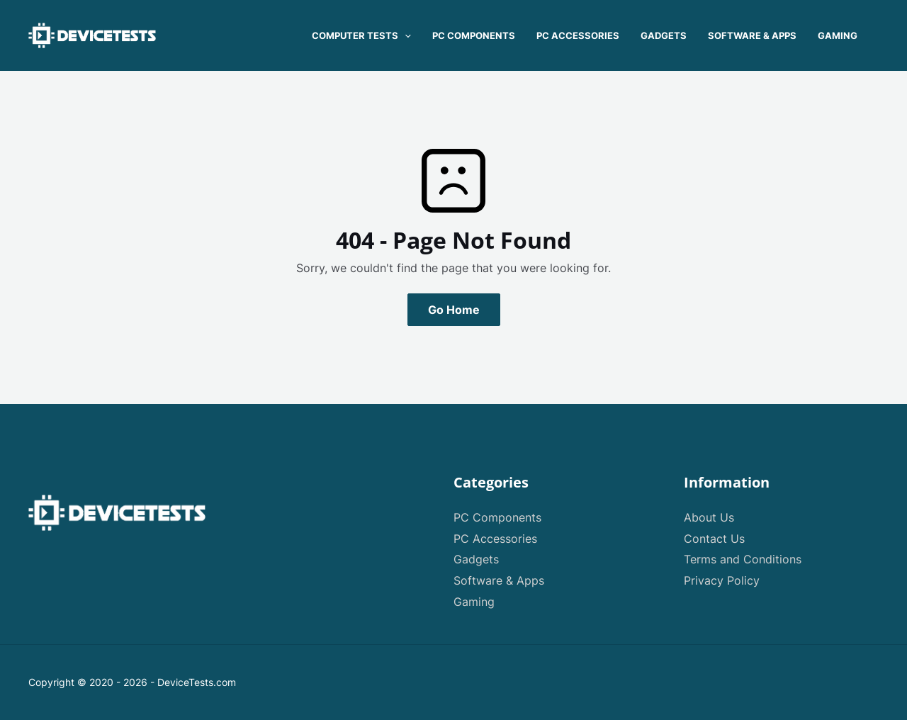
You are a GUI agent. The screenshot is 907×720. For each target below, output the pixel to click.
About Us (709, 517)
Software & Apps (499, 580)
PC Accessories (495, 538)
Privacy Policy (722, 580)
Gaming (474, 602)
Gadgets (476, 559)
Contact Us (714, 538)
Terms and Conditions (742, 559)
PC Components (497, 517)
